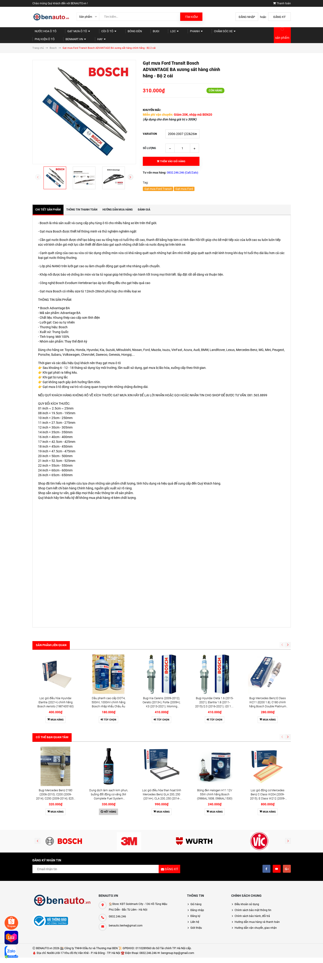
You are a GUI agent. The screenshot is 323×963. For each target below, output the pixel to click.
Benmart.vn (239, 33)
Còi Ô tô (95, 33)
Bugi (132, 33)
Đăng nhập (247, 17)
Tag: (145, 178)
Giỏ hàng (196, 821)
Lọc (147, 33)
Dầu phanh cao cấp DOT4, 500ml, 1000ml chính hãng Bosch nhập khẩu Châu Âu (108, 658)
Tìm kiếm (191, 17)
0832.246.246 (117, 833)
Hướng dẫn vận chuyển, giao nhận (256, 844)
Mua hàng (55, 676)
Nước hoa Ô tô (42, 33)
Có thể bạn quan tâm (52, 693)
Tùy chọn (108, 676)
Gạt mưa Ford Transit (158, 184)
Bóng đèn (115, 33)
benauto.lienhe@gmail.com (126, 842)
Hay (261, 33)
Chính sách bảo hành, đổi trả (252, 833)
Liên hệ (194, 838)
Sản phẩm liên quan (51, 641)
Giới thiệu (196, 844)
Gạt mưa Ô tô (69, 33)
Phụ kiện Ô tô (214, 33)
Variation (150, 129)
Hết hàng (108, 728)
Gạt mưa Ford (184, 184)
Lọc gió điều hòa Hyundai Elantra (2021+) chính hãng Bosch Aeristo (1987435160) (55, 658)
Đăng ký (279, 17)
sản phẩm (282, 35)
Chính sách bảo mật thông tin (253, 827)
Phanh (164, 33)
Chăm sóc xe (188, 33)
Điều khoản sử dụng (247, 821)
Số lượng (149, 144)
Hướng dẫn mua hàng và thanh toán (257, 838)
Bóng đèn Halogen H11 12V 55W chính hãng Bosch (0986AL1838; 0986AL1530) (214, 711)
